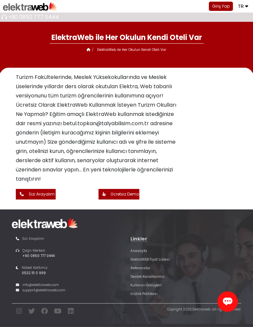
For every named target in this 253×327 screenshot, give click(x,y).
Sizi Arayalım (35, 194)
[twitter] (31, 312)
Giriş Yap (221, 6)
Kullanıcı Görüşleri (145, 285)
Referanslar (140, 268)
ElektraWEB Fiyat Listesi (150, 259)
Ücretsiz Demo (119, 194)
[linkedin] (71, 312)
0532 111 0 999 (34, 273)
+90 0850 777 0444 (33, 17)
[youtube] (58, 312)
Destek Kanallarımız (147, 276)
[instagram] (19, 312)
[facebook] (44, 312)
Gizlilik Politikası (143, 293)
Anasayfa (138, 250)
